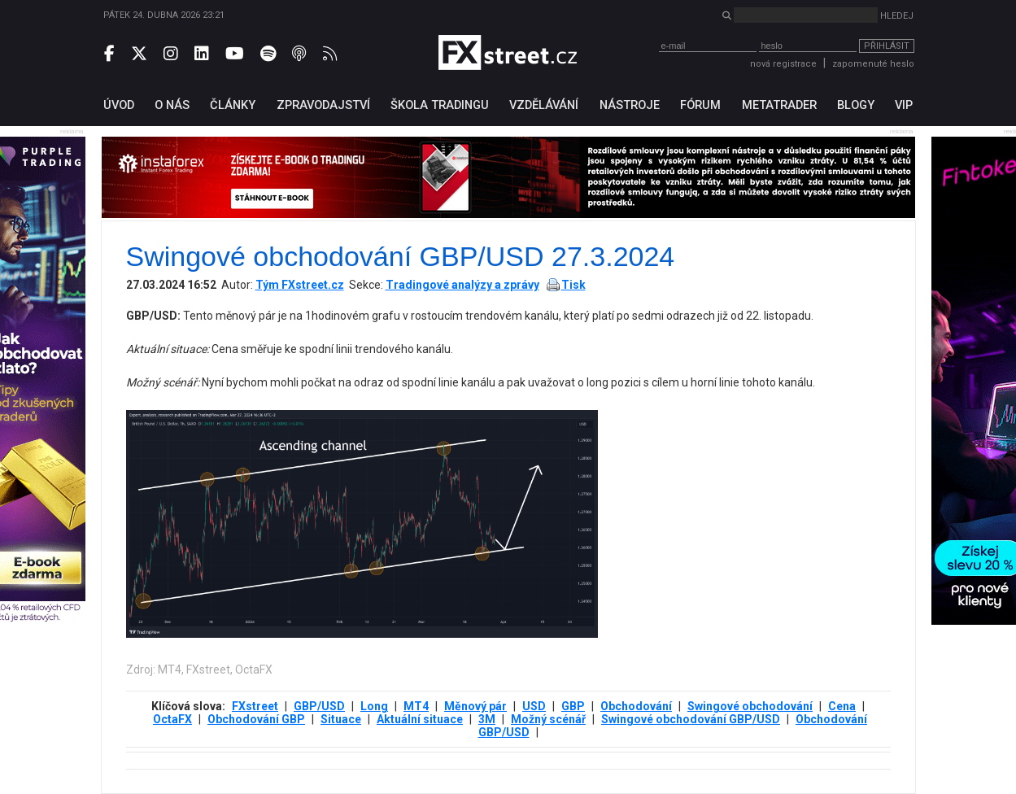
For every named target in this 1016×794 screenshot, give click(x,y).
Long (374, 706)
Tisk (573, 284)
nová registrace (783, 64)
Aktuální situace (420, 719)
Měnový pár (475, 706)
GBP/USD (319, 706)
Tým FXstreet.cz (299, 284)
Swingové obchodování (750, 706)
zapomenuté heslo (873, 64)
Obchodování (636, 706)
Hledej (897, 16)
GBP (573, 706)
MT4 (416, 706)
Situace (340, 719)
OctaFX (172, 719)
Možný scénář (548, 719)
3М (486, 719)
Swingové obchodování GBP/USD (690, 719)
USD (534, 706)
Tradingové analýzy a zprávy (462, 284)
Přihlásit (886, 46)
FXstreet (255, 706)
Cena (842, 706)
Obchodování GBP (256, 719)
